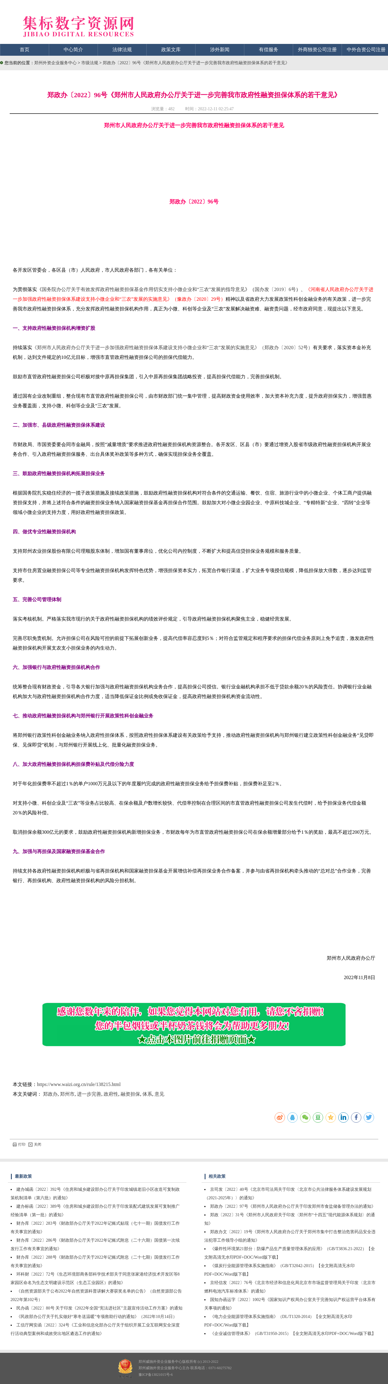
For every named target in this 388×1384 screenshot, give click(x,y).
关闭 (34, 1144)
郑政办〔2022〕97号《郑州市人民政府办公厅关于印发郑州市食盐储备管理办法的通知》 (293, 1206)
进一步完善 (89, 1094)
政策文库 (171, 49)
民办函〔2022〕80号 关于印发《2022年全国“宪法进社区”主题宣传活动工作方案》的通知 (99, 1308)
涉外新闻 (219, 49)
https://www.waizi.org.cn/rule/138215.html (79, 1084)
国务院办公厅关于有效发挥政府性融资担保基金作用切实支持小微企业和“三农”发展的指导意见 (143, 289)
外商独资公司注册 (317, 49)
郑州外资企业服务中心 (55, 63)
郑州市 (67, 1094)
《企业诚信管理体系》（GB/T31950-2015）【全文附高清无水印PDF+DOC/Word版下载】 (293, 1333)
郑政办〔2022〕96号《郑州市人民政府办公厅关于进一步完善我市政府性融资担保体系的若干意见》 (196, 63)
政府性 (111, 1094)
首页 (24, 49)
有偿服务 (268, 49)
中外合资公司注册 (366, 49)
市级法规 (90, 63)
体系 (147, 1094)
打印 (19, 1144)
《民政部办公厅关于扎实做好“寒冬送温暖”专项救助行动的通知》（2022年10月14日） (96, 1316)
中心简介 (73, 49)
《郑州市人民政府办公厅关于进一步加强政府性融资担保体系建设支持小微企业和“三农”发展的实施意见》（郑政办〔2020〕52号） (172, 347)
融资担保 (130, 1094)
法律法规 (122, 49)
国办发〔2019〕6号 (275, 289)
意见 (159, 1094)
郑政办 (50, 1094)
